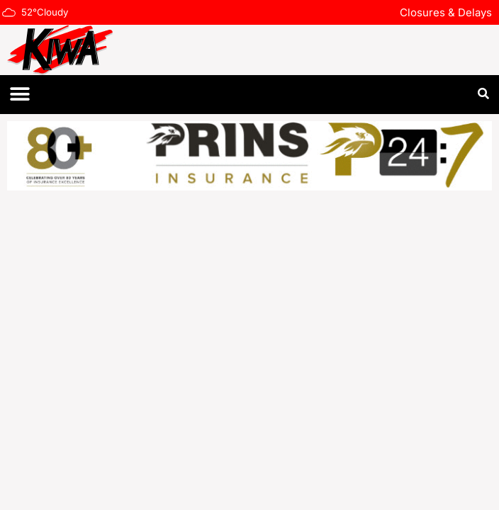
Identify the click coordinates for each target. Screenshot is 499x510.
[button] (19, 94)
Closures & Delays (446, 12)
